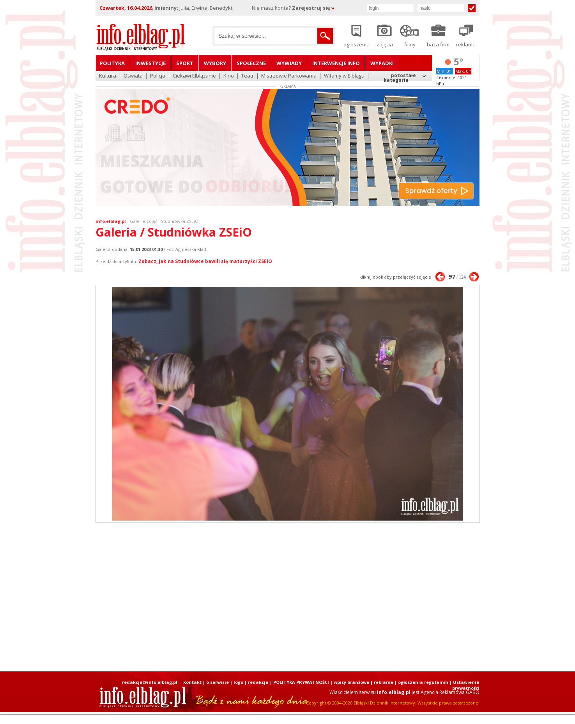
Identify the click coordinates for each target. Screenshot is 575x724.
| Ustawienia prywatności (464, 685)
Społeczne (251, 63)
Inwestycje (150, 63)
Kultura (107, 76)
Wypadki (382, 63)
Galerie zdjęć (143, 221)
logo (238, 682)
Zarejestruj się (313, 7)
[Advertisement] (288, 597)
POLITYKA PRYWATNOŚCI (301, 682)
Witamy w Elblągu (344, 76)
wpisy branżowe (351, 682)
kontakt (192, 682)
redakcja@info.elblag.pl (149, 682)
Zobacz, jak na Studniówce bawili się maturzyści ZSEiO (205, 261)
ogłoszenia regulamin (423, 682)
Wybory (215, 63)
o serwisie (217, 682)
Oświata (133, 76)
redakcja (258, 682)
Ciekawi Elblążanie (194, 76)
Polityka (112, 63)
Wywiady (289, 63)
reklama (383, 682)
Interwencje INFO (336, 63)
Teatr (247, 76)
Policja (157, 76)
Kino (228, 76)
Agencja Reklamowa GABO (450, 692)
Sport (184, 63)
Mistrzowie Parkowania (289, 76)
